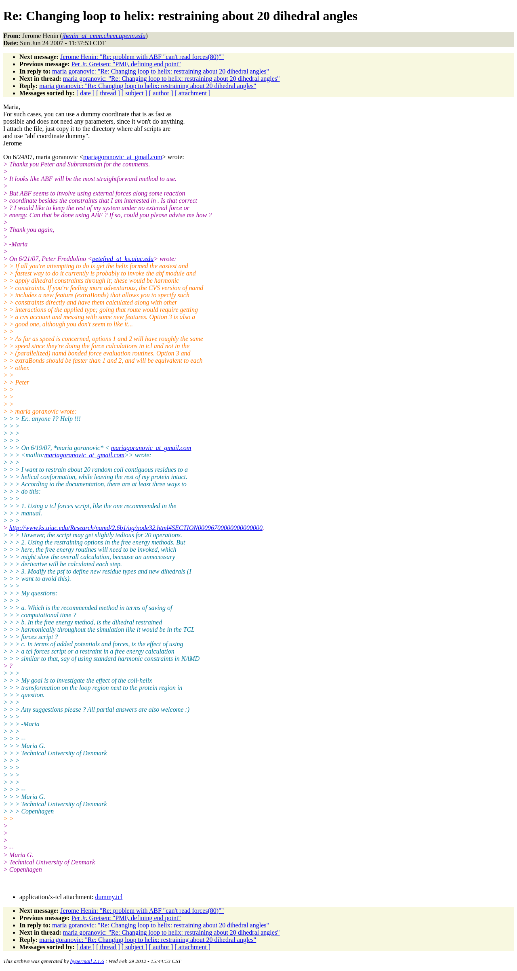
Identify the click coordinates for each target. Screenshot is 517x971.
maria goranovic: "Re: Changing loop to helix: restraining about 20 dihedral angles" (160, 71)
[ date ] (85, 93)
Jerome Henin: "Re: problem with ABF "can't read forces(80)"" (142, 56)
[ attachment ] (192, 93)
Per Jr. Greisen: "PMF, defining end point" (126, 64)
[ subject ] (134, 93)
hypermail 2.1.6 (87, 961)
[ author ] (161, 93)
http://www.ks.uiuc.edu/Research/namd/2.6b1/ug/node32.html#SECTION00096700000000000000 (136, 527)
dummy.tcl (108, 896)
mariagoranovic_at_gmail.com (122, 156)
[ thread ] (108, 93)
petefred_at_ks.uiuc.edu (122, 258)
